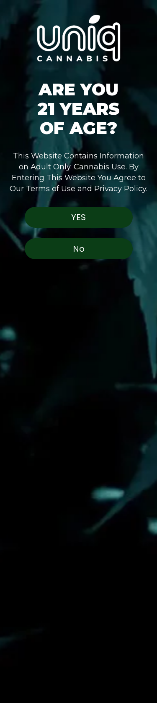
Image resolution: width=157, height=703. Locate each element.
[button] (78, 31)
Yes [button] (78, 217)
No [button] (79, 249)
